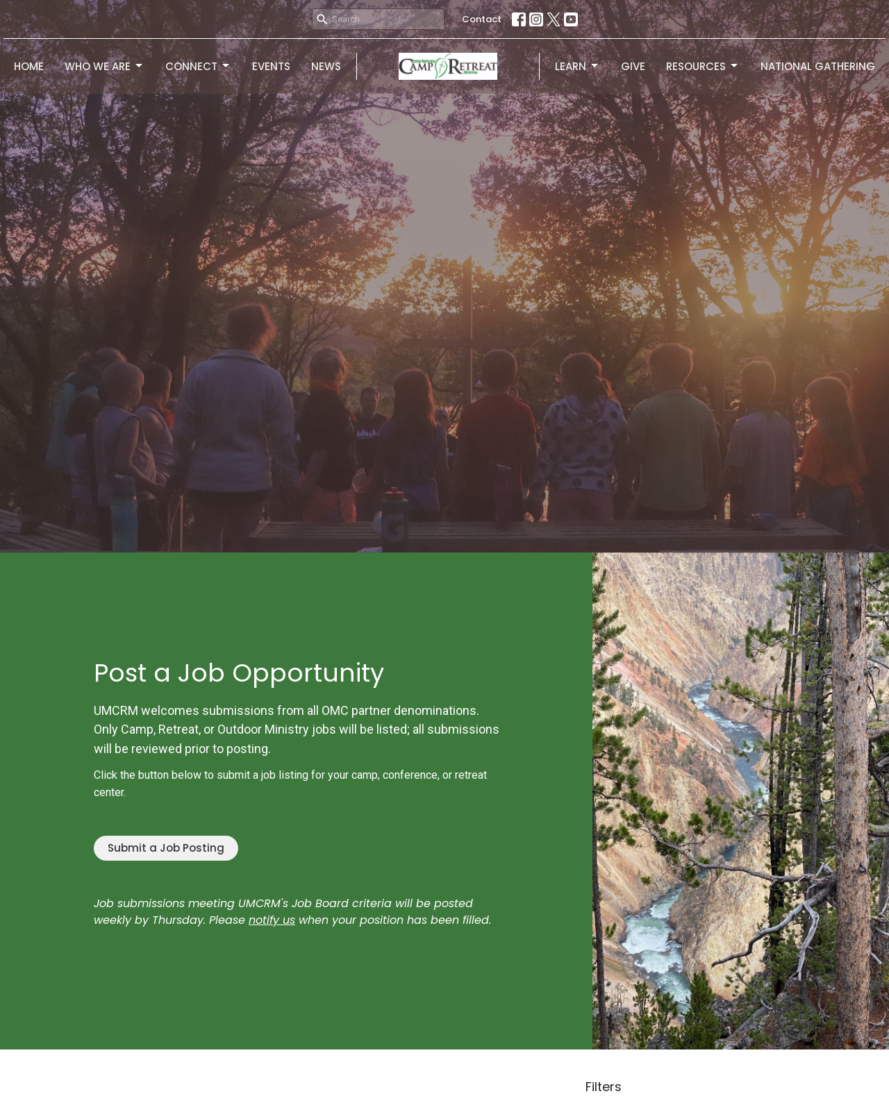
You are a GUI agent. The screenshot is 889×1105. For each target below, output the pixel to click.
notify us (272, 920)
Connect (198, 66)
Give (633, 66)
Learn (577, 66)
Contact (481, 19)
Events (271, 66)
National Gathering (818, 66)
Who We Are (104, 66)
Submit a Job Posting (166, 848)
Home (29, 66)
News (326, 66)
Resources (703, 66)
